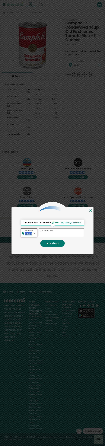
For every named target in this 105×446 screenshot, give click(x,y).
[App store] (86, 310)
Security (65, 335)
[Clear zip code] (93, 65)
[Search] (66, 4)
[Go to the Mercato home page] (15, 4)
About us (49, 330)
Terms (64, 329)
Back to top (52, 239)
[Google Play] (86, 315)
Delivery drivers (51, 314)
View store (27, 177)
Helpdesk (65, 323)
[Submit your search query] (41, 4)
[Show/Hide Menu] (4, 4)
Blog (64, 332)
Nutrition (17, 76)
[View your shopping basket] (99, 4)
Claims (47, 76)
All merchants (51, 305)
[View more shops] (31, 4)
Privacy (65, 326)
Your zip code (79, 62)
